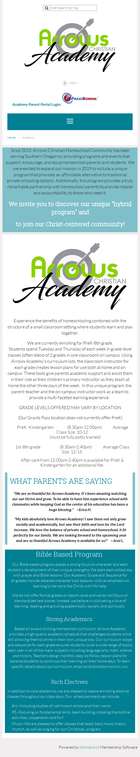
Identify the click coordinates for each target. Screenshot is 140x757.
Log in (73, 82)
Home (11, 137)
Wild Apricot (89, 747)
